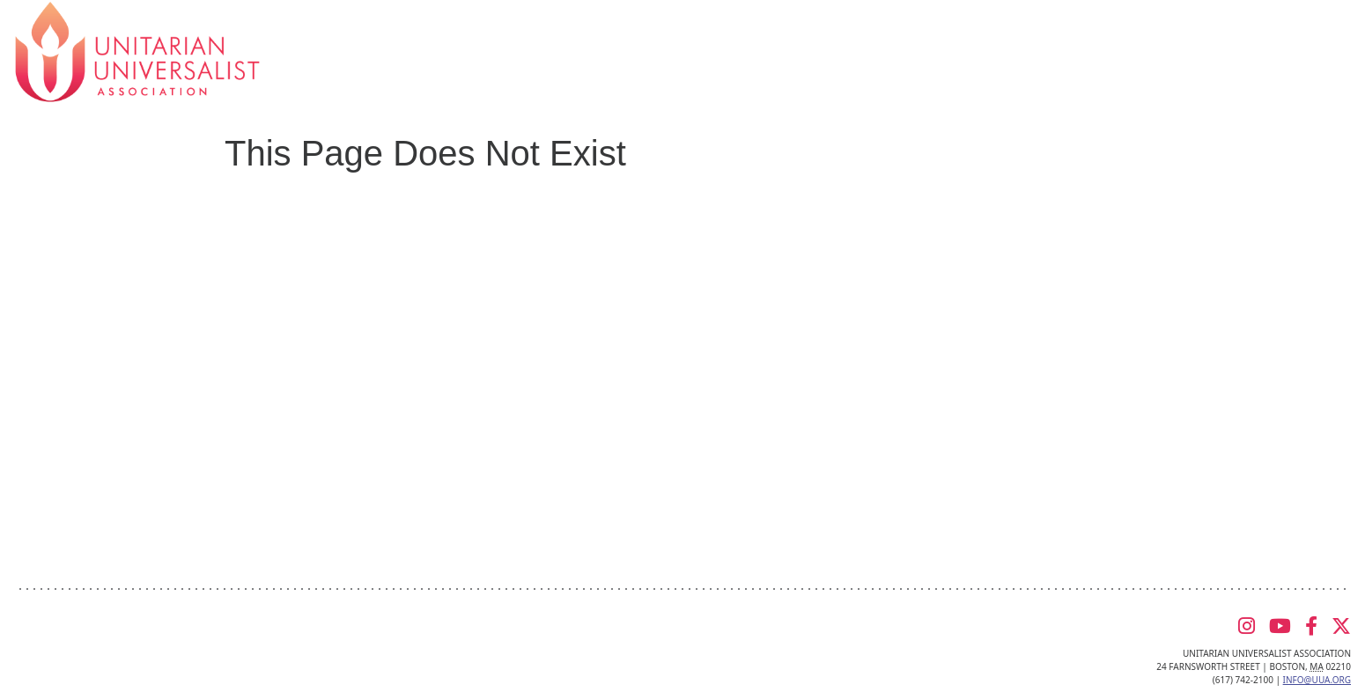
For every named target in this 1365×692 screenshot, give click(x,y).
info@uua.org (1317, 680)
